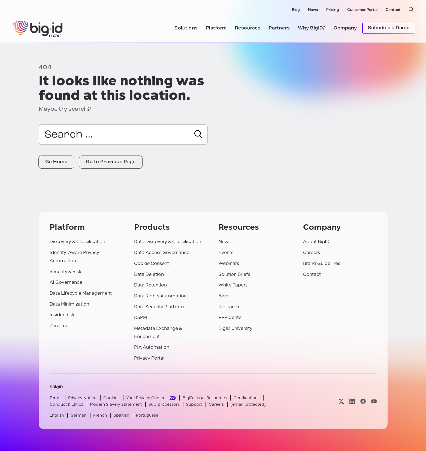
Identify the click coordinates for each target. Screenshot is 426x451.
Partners (279, 28)
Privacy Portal (149, 358)
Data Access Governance (161, 252)
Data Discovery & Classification (167, 241)
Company (345, 28)
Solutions (186, 28)
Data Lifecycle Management (81, 293)
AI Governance (66, 282)
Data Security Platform (159, 306)
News (313, 10)
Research (229, 306)
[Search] (198, 134)
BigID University (235, 328)
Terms (55, 398)
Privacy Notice (82, 398)
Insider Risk (62, 314)
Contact (393, 10)
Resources (248, 28)
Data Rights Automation (160, 295)
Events (226, 252)
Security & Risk (65, 271)
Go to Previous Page (111, 162)
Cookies (111, 398)
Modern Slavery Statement (116, 404)
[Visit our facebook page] (363, 401)
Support (194, 404)
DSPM (140, 317)
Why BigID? (311, 28)
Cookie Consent (151, 263)
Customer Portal (362, 10)
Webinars (229, 263)
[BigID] (38, 28)
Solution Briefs (234, 274)
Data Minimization (69, 304)
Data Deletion (149, 274)
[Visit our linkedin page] (352, 401)
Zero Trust (60, 325)
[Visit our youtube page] (374, 401)
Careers (311, 252)
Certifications (246, 398)
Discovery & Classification (77, 241)
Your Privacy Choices (146, 398)
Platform (216, 28)
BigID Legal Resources (205, 398)
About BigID (316, 241)
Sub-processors (164, 404)
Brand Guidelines (321, 263)
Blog (296, 10)
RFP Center (231, 317)
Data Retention (150, 285)
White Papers (233, 285)
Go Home (56, 162)
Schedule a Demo (389, 28)
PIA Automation (151, 347)
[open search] (411, 9)
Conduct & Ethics (66, 404)
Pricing (332, 10)
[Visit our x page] (341, 401)
